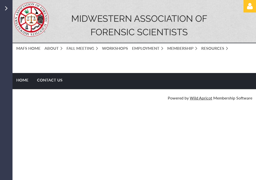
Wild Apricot (201, 98)
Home (22, 80)
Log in (250, 6)
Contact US (49, 80)
